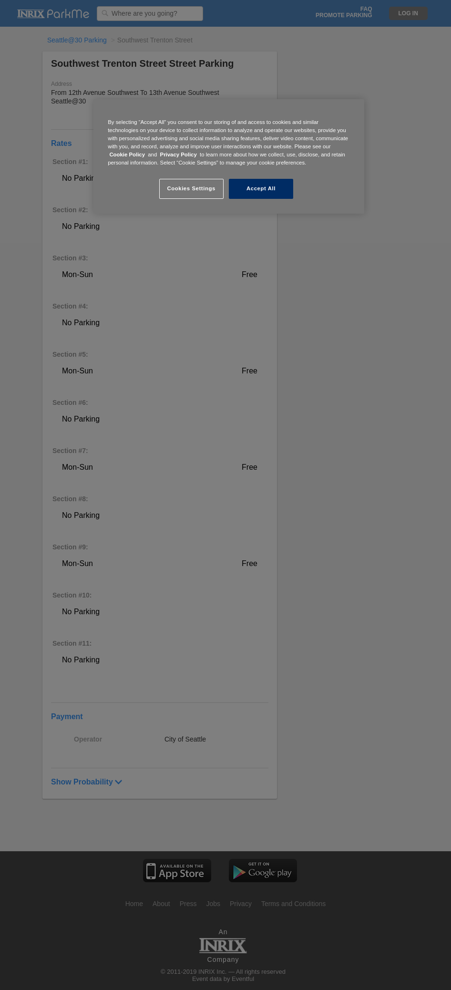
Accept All (261, 188)
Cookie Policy (127, 154)
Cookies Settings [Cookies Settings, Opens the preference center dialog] (191, 188)
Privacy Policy (178, 154)
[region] (228, 156)
